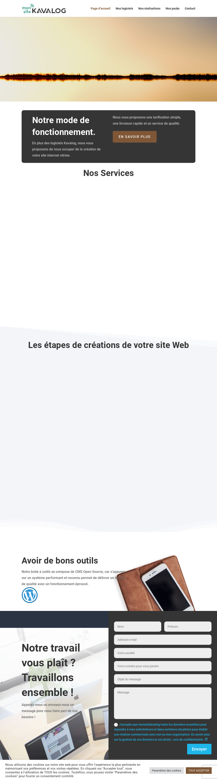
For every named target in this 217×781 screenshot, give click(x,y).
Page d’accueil (100, 8)
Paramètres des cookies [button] (166, 770)
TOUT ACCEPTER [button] (198, 770)
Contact (190, 8)
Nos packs (172, 8)
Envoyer (199, 749)
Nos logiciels (124, 8)
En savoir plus (135, 137)
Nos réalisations (149, 8)
